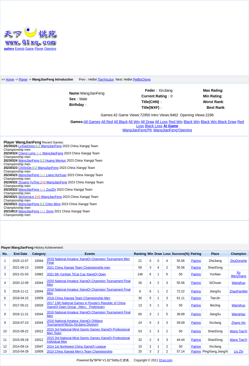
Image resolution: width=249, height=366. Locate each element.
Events (20, 49)
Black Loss (154, 126)
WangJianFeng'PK (137, 130)
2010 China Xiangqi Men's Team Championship (79, 351)
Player (39, 49)
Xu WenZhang (238, 274)
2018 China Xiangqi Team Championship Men (78, 298)
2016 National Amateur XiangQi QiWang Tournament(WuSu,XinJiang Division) (74, 322)
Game (29, 49)
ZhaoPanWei (238, 291)
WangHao (238, 314)
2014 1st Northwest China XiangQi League (76, 346)
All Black (121, 122)
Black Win (192, 122)
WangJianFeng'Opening (172, 130)
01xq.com (165, 360)
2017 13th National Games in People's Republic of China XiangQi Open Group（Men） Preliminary (86, 305)
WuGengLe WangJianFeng (40, 197)
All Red (107, 122)
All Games (92, 122)
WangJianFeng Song (35, 211)
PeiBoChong (141, 79)
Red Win (176, 122)
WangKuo (238, 283)
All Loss (161, 122)
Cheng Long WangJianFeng (40, 153)
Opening (50, 49)
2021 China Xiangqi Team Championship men (78, 267)
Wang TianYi (238, 331)
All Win (134, 122)
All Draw (147, 122)
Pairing (196, 261)
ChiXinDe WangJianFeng (38, 168)
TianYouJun (106, 79)
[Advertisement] (130, 39)
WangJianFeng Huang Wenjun (42, 160)
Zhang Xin (238, 323)
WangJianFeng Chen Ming (39, 204)
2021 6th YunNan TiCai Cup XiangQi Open (76, 274)
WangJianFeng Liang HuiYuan (42, 175)
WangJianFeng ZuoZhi (37, 189)
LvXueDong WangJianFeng (40, 146)
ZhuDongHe (238, 261)
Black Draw (227, 122)
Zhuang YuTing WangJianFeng (42, 182)
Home (10, 79)
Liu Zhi (238, 351)
